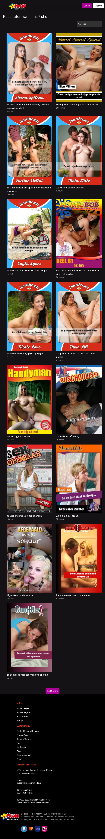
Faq (18, 743)
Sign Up (98, 5)
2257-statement (24, 755)
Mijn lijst (20, 720)
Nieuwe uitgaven (24, 712)
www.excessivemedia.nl (27, 773)
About (19, 751)
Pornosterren (22, 716)
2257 (27, 800)
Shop (19, 759)
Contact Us (21, 747)
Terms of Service (24, 739)
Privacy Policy (23, 735)
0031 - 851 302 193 (25, 793)
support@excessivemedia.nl (29, 783)
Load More (52, 691)
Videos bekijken (23, 708)
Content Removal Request (28, 731)
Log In (87, 5)
